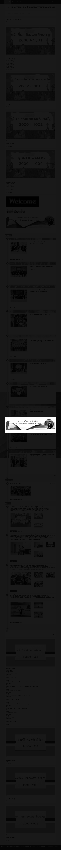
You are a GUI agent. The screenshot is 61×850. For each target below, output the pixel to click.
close (53, 432)
